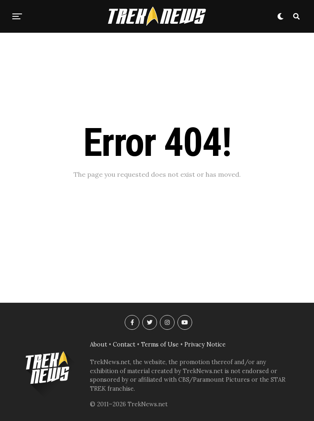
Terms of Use (160, 344)
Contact (124, 344)
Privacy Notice (205, 344)
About (98, 344)
